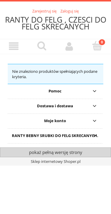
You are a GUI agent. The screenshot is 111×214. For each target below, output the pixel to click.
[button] (14, 46)
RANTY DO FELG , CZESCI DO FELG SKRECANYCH (55, 23)
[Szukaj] (42, 45)
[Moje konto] (69, 46)
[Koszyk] (97, 45)
